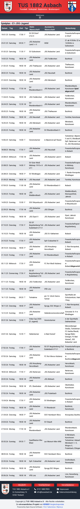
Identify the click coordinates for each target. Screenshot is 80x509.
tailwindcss (52, 507)
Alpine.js (60, 507)
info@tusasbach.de (44, 492)
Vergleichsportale (53, 504)
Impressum (64, 489)
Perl (44, 507)
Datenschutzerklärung (67, 492)
